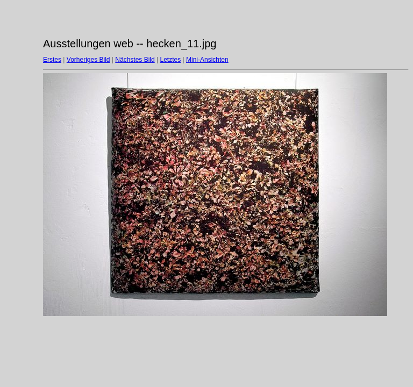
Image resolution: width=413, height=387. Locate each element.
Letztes (170, 59)
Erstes (52, 59)
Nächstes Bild (134, 59)
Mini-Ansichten (207, 59)
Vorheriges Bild (88, 59)
